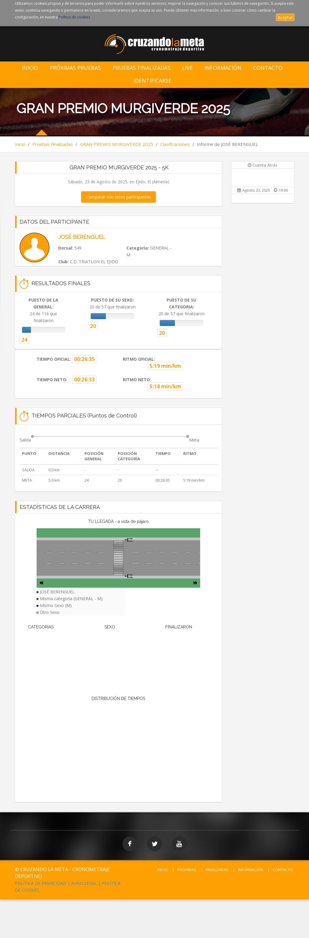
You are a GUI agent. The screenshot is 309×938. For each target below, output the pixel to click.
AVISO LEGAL (84, 883)
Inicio (30, 67)
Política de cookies (74, 17)
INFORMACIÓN (250, 869)
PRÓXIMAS (186, 869)
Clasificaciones (175, 144)
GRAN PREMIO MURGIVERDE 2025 (116, 144)
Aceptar (285, 17)
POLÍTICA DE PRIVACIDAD (40, 883)
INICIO (162, 869)
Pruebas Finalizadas (141, 67)
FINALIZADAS (217, 869)
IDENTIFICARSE (152, 80)
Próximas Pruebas (75, 67)
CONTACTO (283, 869)
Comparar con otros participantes (118, 197)
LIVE (187, 67)
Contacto (268, 67)
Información (222, 67)
